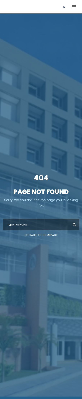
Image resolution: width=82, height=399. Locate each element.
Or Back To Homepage (41, 235)
